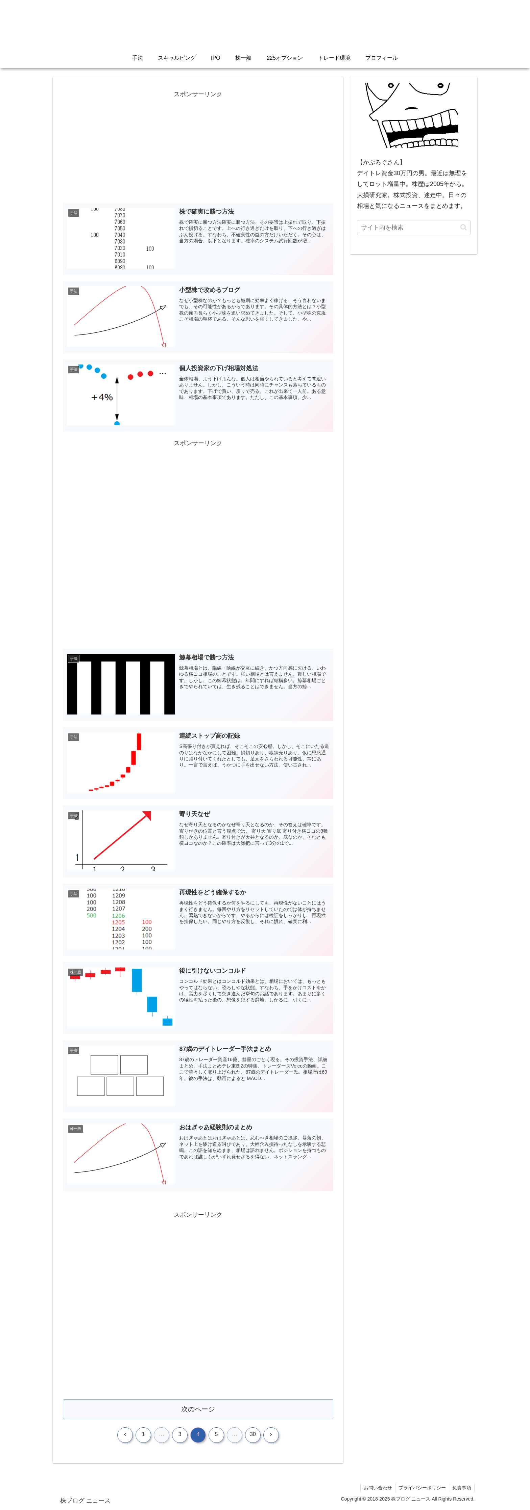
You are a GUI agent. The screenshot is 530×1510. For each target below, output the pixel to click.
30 (253, 1435)
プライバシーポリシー (421, 1488)
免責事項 (461, 1488)
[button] (463, 227)
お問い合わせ (376, 1488)
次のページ (198, 1410)
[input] (414, 227)
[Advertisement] (198, 147)
